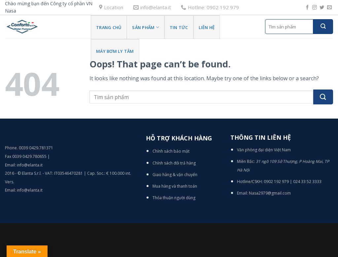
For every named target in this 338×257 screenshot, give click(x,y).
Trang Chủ (108, 27)
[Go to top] (306, 216)
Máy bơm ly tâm (115, 51)
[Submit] (323, 26)
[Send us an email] (329, 7)
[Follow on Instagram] (314, 7)
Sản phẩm (145, 27)
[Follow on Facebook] (307, 7)
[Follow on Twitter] (322, 7)
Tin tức (179, 27)
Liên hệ (207, 27)
